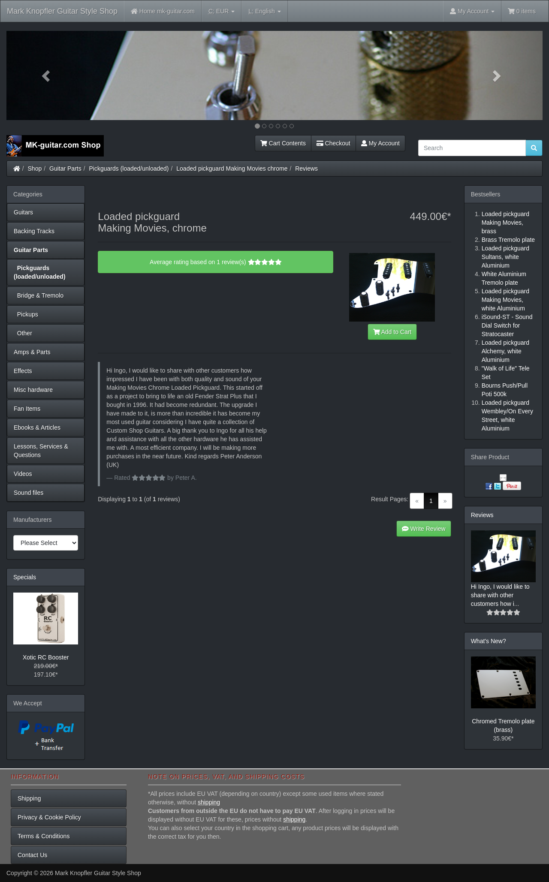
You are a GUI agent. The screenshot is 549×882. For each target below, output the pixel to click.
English (264, 11)
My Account (380, 143)
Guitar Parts (65, 168)
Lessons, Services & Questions (41, 450)
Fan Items (27, 408)
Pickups (26, 314)
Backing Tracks (34, 231)
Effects (23, 370)
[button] (46, 75)
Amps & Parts (32, 352)
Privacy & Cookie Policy (49, 817)
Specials (24, 577)
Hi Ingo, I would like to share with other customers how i (500, 595)
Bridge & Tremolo (38, 295)
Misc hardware (33, 389)
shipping (209, 802)
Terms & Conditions (43, 836)
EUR (221, 11)
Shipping (29, 798)
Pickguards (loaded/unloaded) (129, 168)
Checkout (333, 143)
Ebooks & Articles (37, 427)
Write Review (424, 528)
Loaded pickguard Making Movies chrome (231, 168)
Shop (35, 168)
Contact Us (32, 855)
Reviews (306, 168)
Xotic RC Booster (46, 657)
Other (23, 333)
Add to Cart (392, 331)
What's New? (488, 641)
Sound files (28, 492)
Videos (23, 473)
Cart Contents (283, 143)
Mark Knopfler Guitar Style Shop (62, 11)
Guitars (23, 212)
